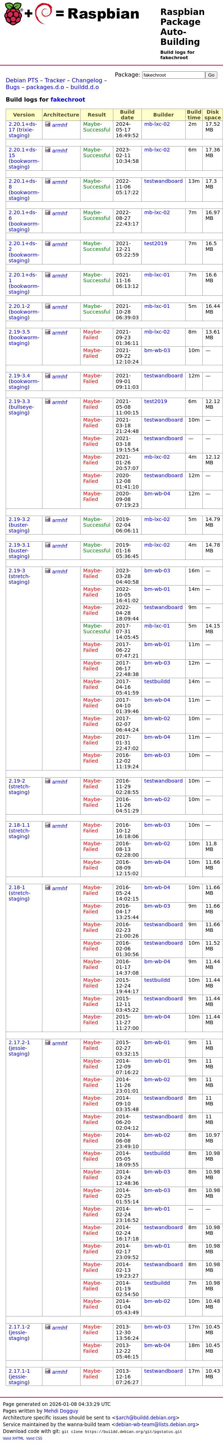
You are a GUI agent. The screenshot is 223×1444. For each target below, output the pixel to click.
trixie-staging (21, 132)
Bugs (13, 87)
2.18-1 (17, 887)
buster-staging (18, 527)
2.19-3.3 (19, 401)
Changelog (87, 80)
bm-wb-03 (157, 350)
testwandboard (163, 181)
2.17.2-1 (19, 1042)
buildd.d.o (85, 87)
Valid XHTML (13, 1438)
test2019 (155, 243)
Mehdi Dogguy (61, 1411)
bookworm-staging (24, 164)
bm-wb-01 (157, 589)
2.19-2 (17, 781)
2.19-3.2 (19, 519)
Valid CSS (34, 1438)
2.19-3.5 (19, 332)
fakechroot (68, 99)
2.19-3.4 (19, 375)
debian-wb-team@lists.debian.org (155, 1424)
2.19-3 (17, 570)
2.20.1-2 (19, 306)
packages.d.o (45, 87)
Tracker (55, 80)
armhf (59, 125)
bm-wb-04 (157, 493)
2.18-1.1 (19, 825)
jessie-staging (18, 1051)
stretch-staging (19, 579)
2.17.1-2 (19, 1327)
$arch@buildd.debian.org (146, 1417)
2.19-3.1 (19, 545)
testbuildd (157, 681)
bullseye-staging (21, 410)
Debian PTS (22, 80)
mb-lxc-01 (157, 275)
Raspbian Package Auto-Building (182, 27)
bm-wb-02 (157, 718)
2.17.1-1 (19, 1371)
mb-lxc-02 (157, 124)
